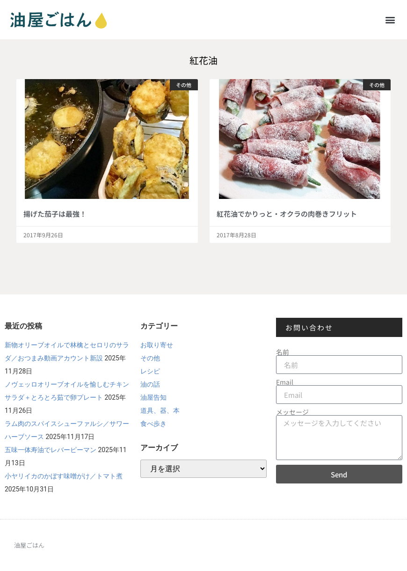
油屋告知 (153, 397)
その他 (150, 358)
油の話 (150, 384)
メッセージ (292, 412)
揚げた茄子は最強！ (55, 214)
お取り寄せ (156, 345)
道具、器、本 (160, 410)
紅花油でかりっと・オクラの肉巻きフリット (287, 214)
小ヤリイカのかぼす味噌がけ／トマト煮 (64, 476)
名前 (282, 352)
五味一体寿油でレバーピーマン (50, 450)
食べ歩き (153, 423)
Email (284, 382)
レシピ (150, 371)
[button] (390, 19)
